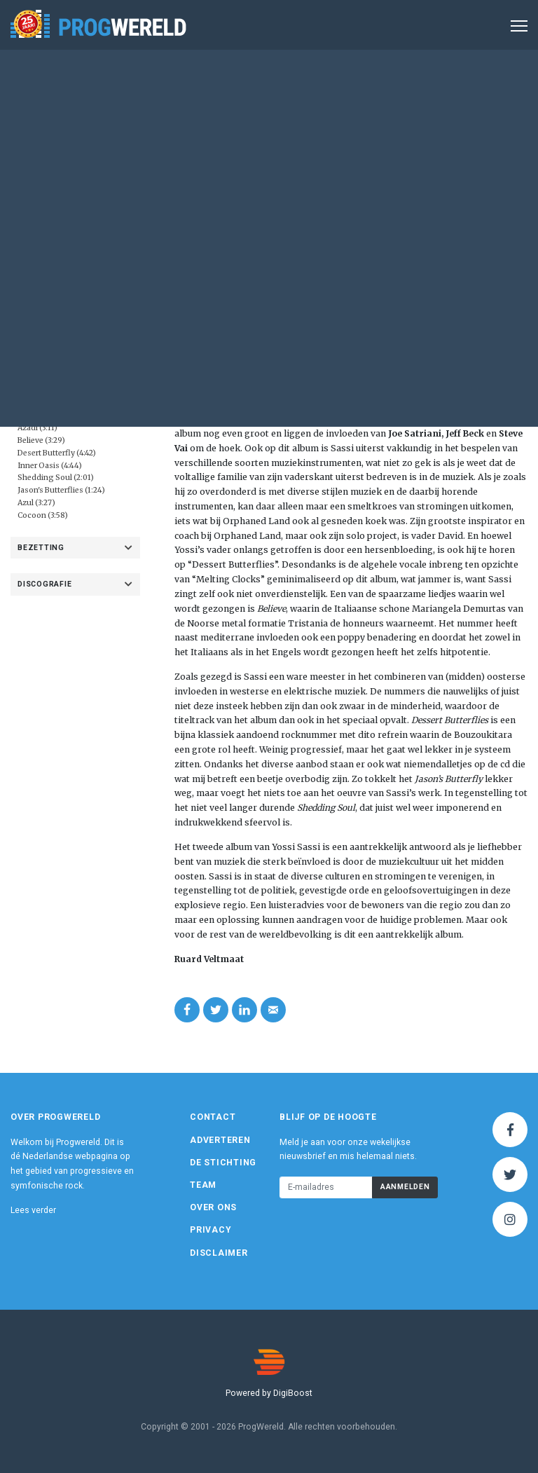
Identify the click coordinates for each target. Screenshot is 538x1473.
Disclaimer (219, 1253)
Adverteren (220, 1140)
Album (305, 142)
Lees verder (33, 1210)
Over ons (213, 1207)
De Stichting (223, 1162)
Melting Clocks (369, 418)
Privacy (210, 1230)
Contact (212, 1117)
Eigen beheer (64, 308)
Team (203, 1185)
